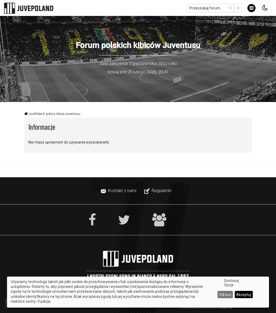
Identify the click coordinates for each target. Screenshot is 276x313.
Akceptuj (243, 294)
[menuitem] (119, 190)
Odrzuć (225, 294)
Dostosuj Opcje (231, 282)
